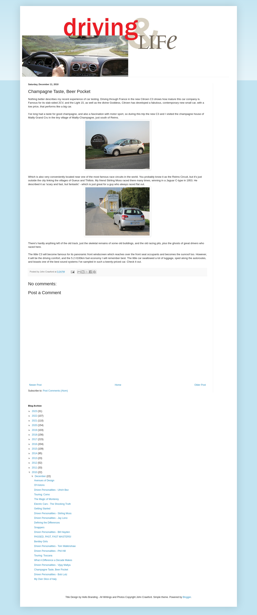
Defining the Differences (47, 522)
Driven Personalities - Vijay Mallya (52, 565)
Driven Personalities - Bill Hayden (52, 532)
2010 (35, 472)
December (41, 476)
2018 (35, 434)
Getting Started (42, 508)
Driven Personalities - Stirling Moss (52, 513)
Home (118, 384)
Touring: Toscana (43, 555)
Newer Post (35, 384)
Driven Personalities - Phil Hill (50, 551)
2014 (35, 453)
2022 (35, 415)
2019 (35, 430)
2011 (35, 467)
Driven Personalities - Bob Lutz (50, 574)
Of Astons (39, 485)
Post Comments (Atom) (55, 390)
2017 (35, 439)
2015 (35, 448)
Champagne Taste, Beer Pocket (51, 569)
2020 (35, 425)
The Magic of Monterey (46, 499)
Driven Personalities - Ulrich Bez (51, 490)
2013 (35, 458)
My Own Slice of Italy (45, 579)
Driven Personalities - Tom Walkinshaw (55, 546)
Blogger (187, 597)
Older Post (200, 384)
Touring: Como (42, 494)
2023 (35, 411)
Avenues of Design (44, 480)
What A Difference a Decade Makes (53, 560)
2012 (35, 462)
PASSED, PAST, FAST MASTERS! (52, 536)
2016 (35, 444)
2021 (35, 420)
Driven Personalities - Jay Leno (50, 518)
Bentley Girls (41, 541)
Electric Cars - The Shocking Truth (52, 504)
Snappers (39, 527)
